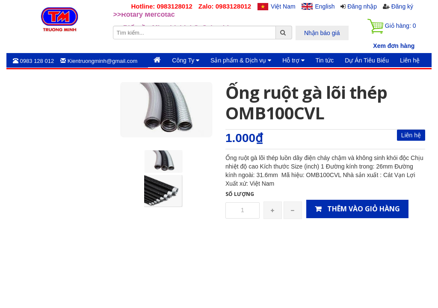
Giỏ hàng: (391, 26)
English (325, 6)
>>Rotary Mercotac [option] (144, 19)
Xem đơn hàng (393, 45)
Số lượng (239, 194)
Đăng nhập (362, 6)
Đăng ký (402, 6)
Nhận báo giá (322, 33)
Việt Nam (283, 6)
